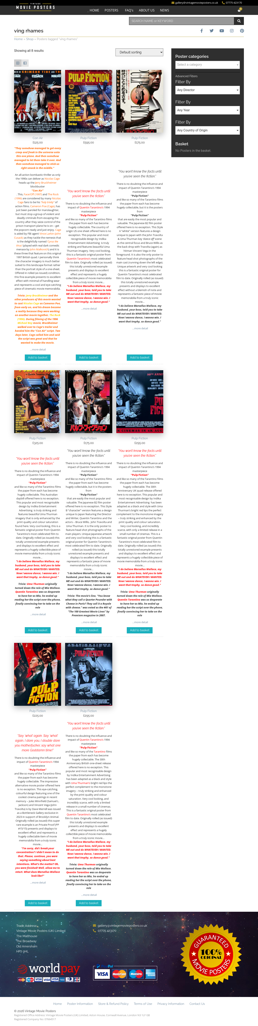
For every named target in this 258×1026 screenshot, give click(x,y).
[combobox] (181, 21)
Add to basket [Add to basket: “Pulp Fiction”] (88, 357)
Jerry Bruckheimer (37, 295)
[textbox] (208, 64)
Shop (29, 39)
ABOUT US (147, 10)
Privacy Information (170, 1004)
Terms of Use (143, 1004)
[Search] (239, 21)
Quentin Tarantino (26, 592)
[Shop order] (139, 52)
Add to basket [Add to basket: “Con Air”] (37, 357)
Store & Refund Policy (113, 1004)
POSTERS (111, 10)
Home (18, 39)
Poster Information (80, 1004)
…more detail (37, 349)
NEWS (164, 10)
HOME (94, 10)
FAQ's (129, 10)
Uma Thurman (36, 584)
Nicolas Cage (31, 303)
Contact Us (197, 1004)
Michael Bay (25, 323)
